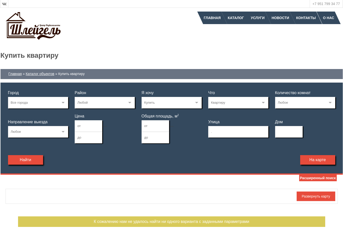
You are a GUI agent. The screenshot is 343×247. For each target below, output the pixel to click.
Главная (212, 18)
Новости (280, 18)
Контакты (306, 18)
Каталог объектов (40, 74)
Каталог (236, 18)
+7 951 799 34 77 (326, 4)
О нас (328, 18)
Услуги (258, 18)
